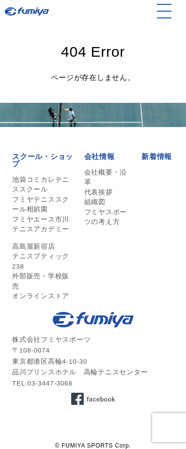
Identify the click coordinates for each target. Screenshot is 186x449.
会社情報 (99, 156)
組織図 (95, 202)
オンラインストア (40, 296)
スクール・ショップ (42, 160)
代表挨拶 (98, 192)
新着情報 (156, 156)
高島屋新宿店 (33, 246)
